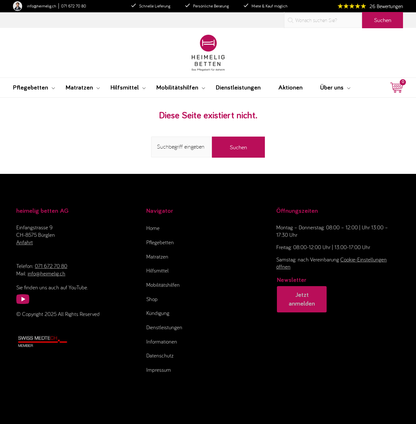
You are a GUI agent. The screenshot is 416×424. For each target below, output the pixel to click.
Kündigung (157, 313)
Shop (152, 299)
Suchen (382, 20)
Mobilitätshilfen (163, 284)
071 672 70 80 (73, 6)
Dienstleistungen (164, 327)
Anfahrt (24, 242)
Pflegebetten (160, 242)
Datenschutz (160, 355)
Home (153, 228)
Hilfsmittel (157, 270)
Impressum (158, 369)
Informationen (161, 341)
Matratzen (157, 256)
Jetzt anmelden (302, 299)
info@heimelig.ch (41, 6)
